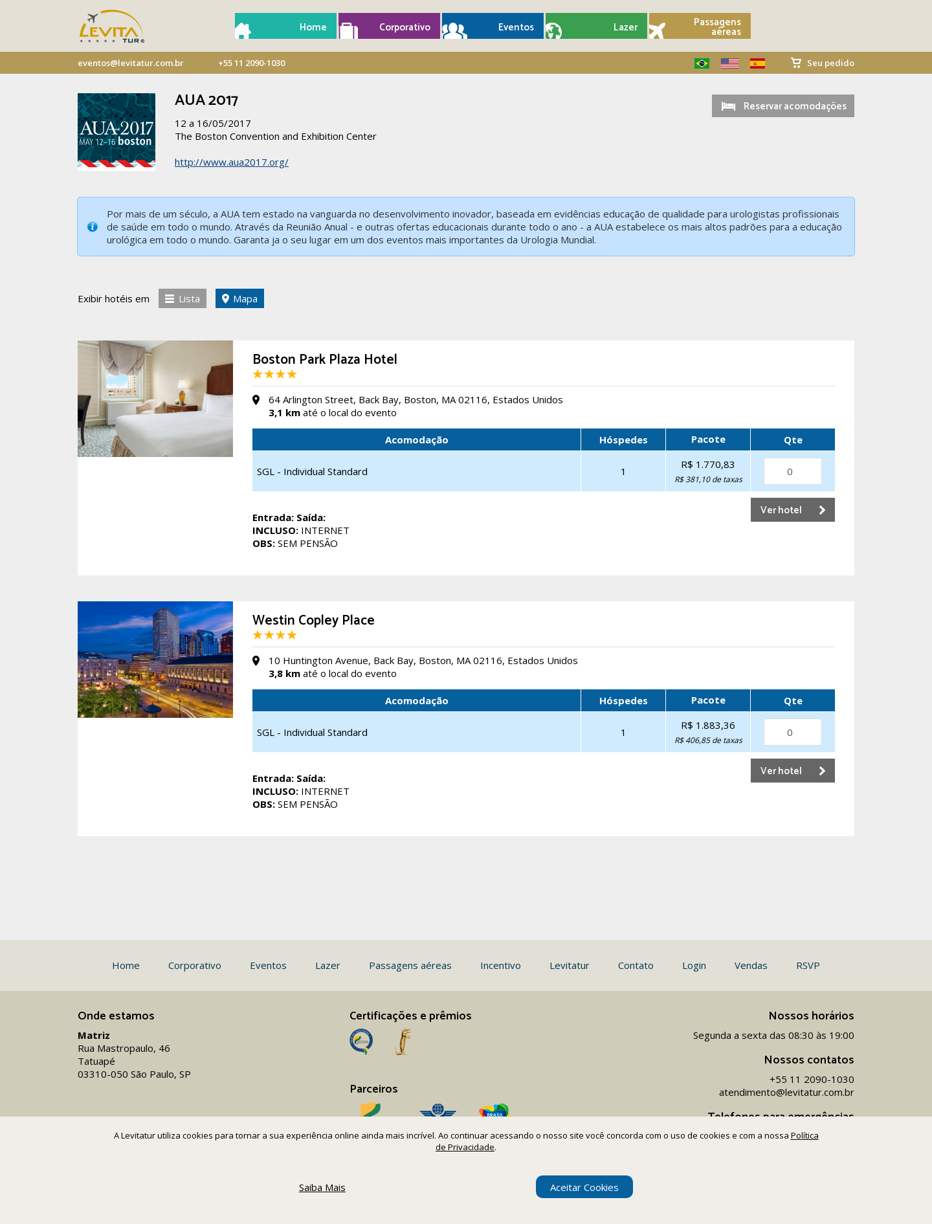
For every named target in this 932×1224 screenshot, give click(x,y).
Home (313, 27)
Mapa (245, 298)
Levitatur (569, 965)
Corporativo (404, 27)
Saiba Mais (322, 1187)
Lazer (626, 27)
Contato (636, 965)
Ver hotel (781, 510)
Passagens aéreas (717, 27)
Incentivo (500, 965)
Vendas (751, 965)
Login (694, 965)
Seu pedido (830, 63)
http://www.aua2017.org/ (232, 161)
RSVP (808, 965)
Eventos (516, 27)
